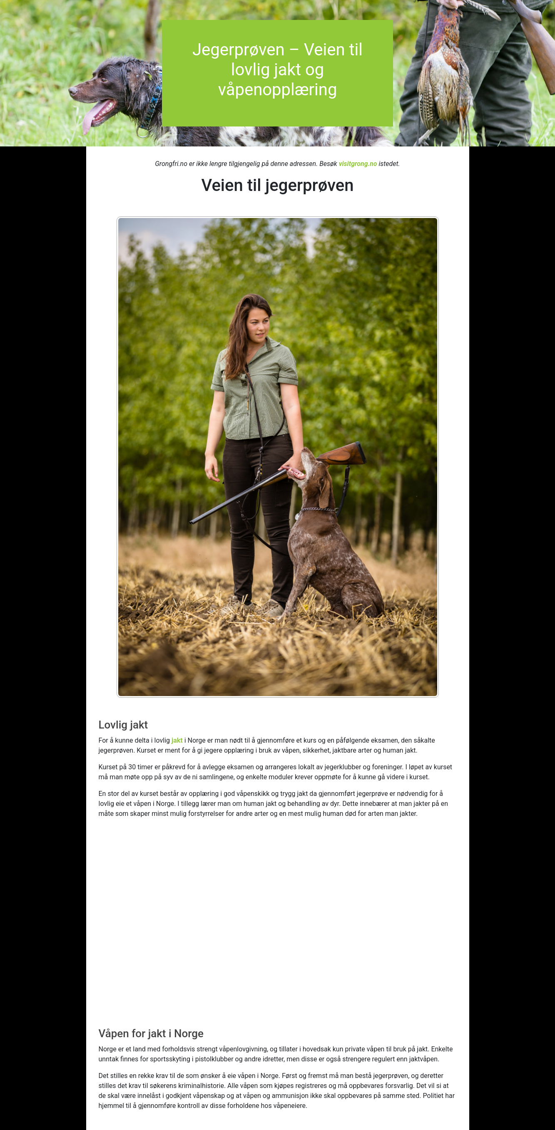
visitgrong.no (358, 164)
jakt (177, 740)
